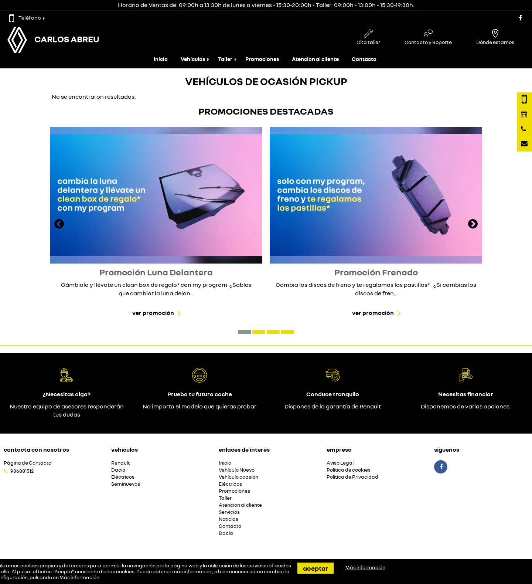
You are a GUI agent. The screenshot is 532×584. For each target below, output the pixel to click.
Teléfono (25, 17)
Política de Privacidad (352, 477)
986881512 (22, 471)
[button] (244, 332)
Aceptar (315, 568)
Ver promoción (153, 312)
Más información (79, 577)
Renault (120, 463)
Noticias (228, 519)
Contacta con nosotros (36, 449)
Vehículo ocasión (238, 477)
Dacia (118, 470)
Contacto (364, 59)
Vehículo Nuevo (237, 470)
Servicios (229, 512)
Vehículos (193, 59)
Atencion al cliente (315, 59)
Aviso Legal (340, 463)
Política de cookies (349, 470)
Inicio (161, 59)
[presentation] (59, 224)
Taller (225, 59)
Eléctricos (122, 477)
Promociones (262, 59)
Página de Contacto (27, 463)
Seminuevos (125, 484)
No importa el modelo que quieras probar (199, 406)
